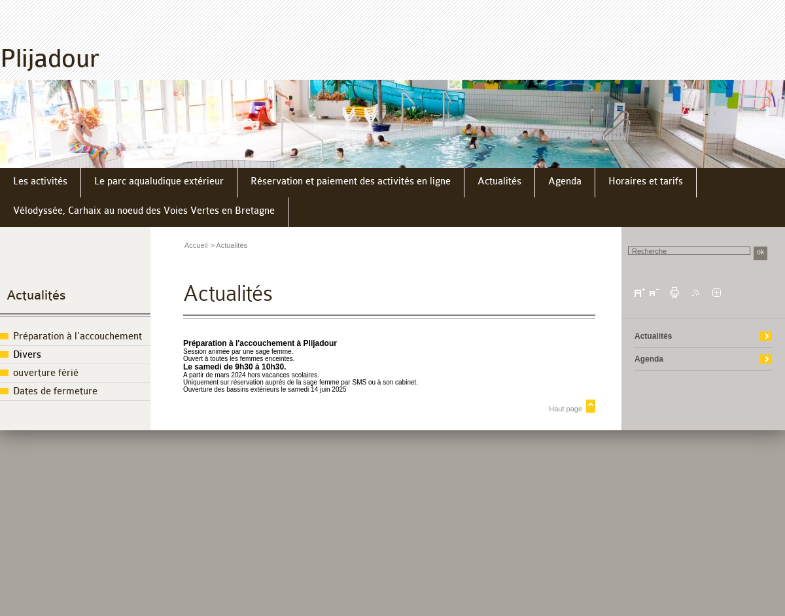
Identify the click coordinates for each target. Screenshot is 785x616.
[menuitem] (40, 182)
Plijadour (49, 58)
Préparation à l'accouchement (77, 336)
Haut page (565, 409)
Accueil (195, 245)
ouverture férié (45, 373)
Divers (27, 354)
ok (760, 252)
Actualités (36, 295)
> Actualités (228, 245)
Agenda (649, 359)
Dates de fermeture (55, 391)
